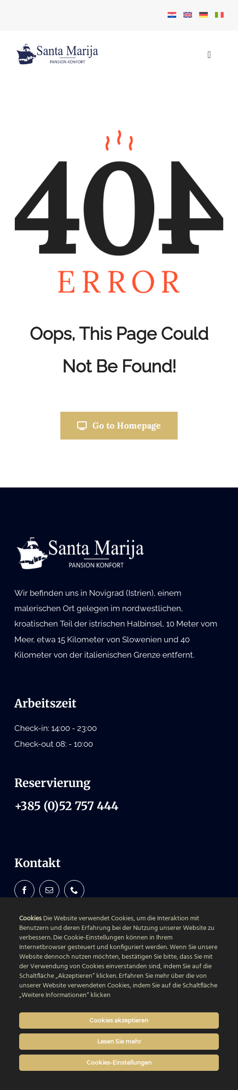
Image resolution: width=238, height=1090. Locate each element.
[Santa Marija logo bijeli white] (81, 539)
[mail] (49, 890)
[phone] (74, 890)
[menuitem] (172, 15)
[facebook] (24, 890)
